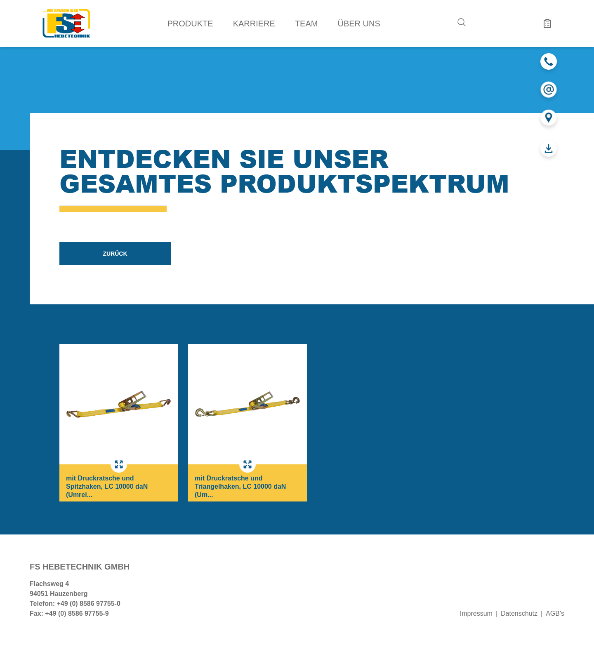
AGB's (555, 613)
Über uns (358, 23)
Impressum (476, 613)
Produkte (190, 23)
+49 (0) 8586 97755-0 (88, 603)
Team (306, 23)
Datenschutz (519, 613)
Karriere (254, 23)
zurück (115, 253)
